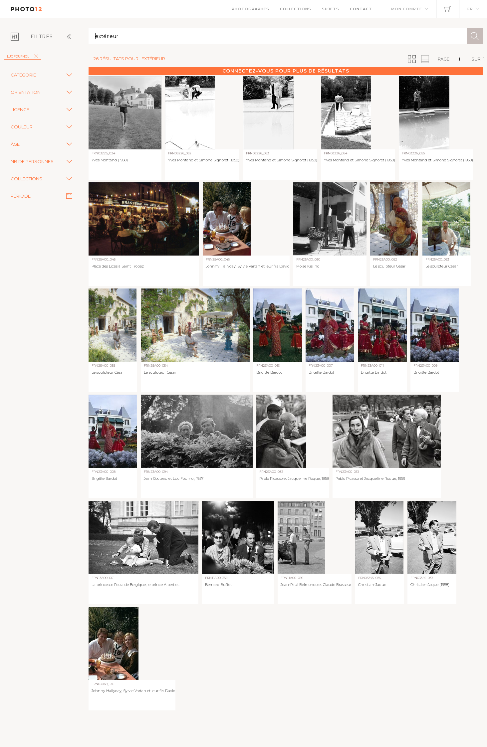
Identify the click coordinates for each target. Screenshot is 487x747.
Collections (295, 9)
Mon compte (406, 9)
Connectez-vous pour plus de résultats (285, 71)
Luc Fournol (22, 56)
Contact (361, 9)
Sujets (330, 9)
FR (470, 9)
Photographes (250, 9)
